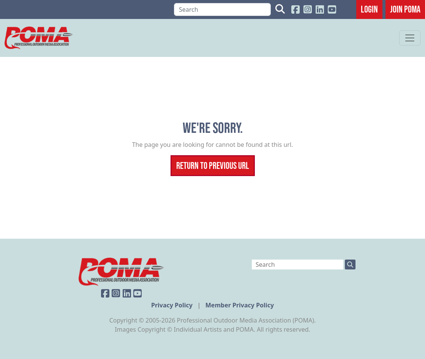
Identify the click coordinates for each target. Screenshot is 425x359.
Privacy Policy (172, 305)
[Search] (222, 9)
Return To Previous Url (212, 165)
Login (369, 9)
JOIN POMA (405, 9)
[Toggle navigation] (409, 38)
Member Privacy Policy (239, 305)
